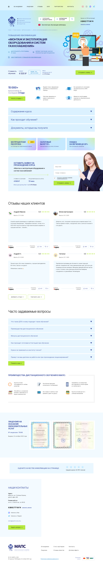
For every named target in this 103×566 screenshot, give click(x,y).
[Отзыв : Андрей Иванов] (11, 247)
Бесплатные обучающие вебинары (52, 25)
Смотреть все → (36, 297)
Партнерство (58, 6)
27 (47, 246)
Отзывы (40, 6)
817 (41, 288)
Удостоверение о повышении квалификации (26, 57)
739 (40, 246)
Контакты (70, 6)
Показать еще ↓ (16, 363)
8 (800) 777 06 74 (87, 21)
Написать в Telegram (16, 516)
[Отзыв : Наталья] (56, 289)
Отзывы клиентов (58, 550)
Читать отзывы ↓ (17, 98)
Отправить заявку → (85, 72)
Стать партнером (58, 546)
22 (93, 246)
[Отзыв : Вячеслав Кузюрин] (56, 247)
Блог (48, 6)
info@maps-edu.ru (14, 521)
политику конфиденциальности (64, 178)
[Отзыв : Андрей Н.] (11, 289)
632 (86, 288)
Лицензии (30, 6)
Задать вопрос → (16, 527)
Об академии (18, 6)
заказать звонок (85, 24)
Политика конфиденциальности (50, 559)
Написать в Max (15, 512)
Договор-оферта (74, 550)
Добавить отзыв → (17, 297)
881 (86, 246)
